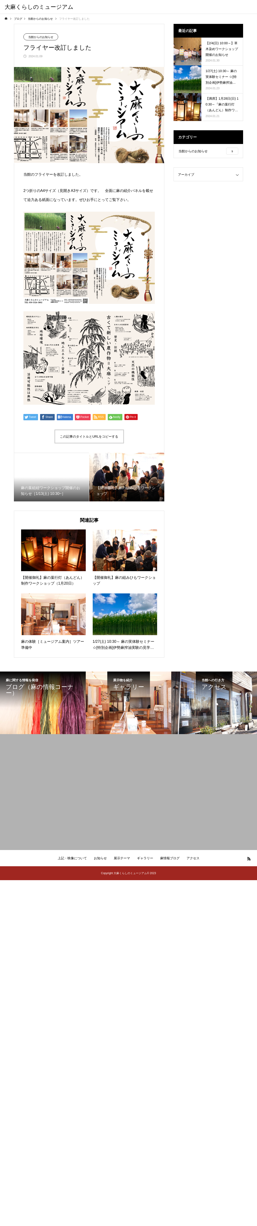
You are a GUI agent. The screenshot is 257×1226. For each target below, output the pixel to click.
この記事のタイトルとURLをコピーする (89, 436)
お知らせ (100, 858)
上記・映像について (72, 858)
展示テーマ (122, 858)
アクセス (193, 858)
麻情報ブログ (170, 858)
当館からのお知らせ (40, 37)
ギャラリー (145, 858)
